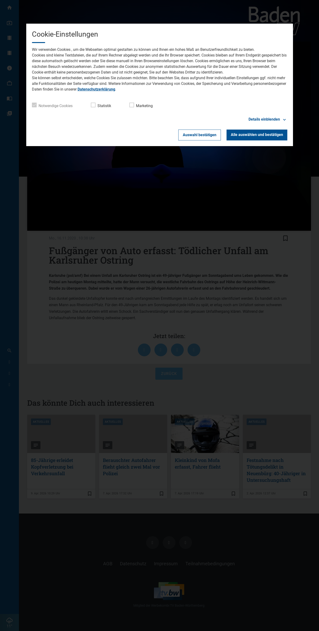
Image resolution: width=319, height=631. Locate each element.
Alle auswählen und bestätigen (257, 134)
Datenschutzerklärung (96, 89)
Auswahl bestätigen (199, 135)
